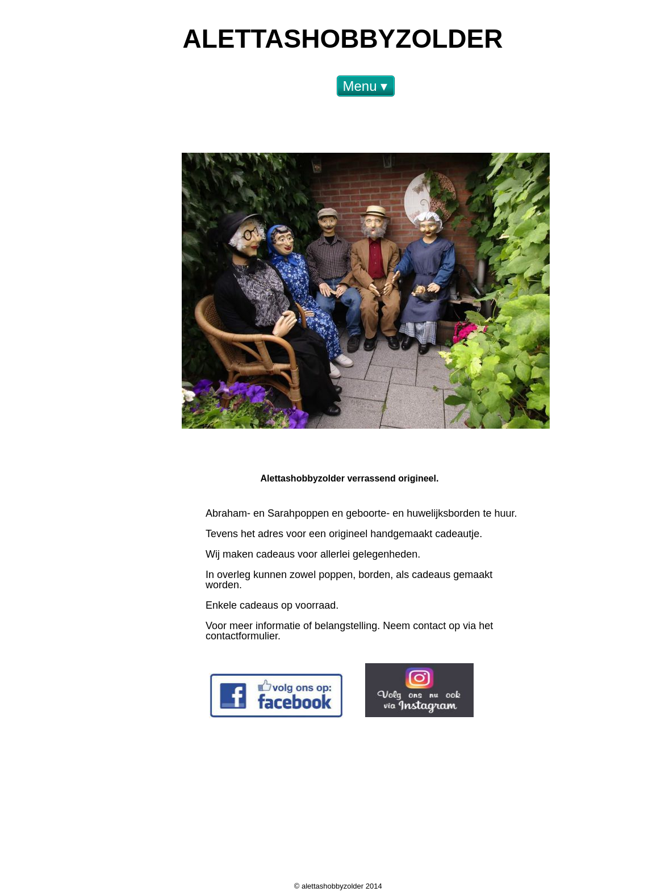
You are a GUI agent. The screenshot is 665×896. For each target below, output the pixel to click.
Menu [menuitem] (365, 86)
